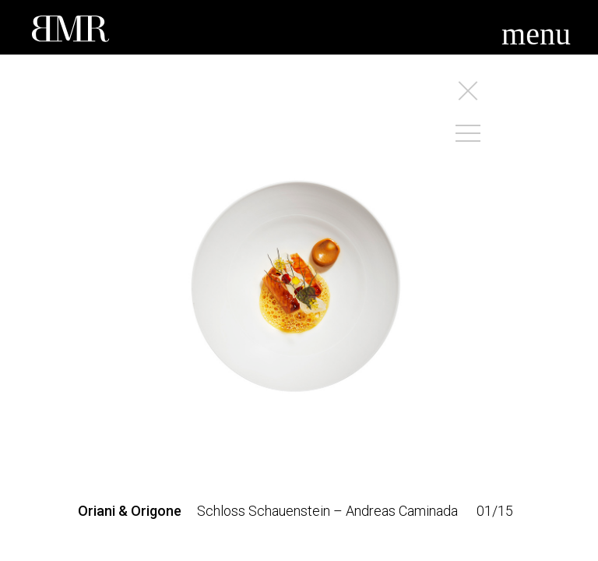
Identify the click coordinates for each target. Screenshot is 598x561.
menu (536, 33)
